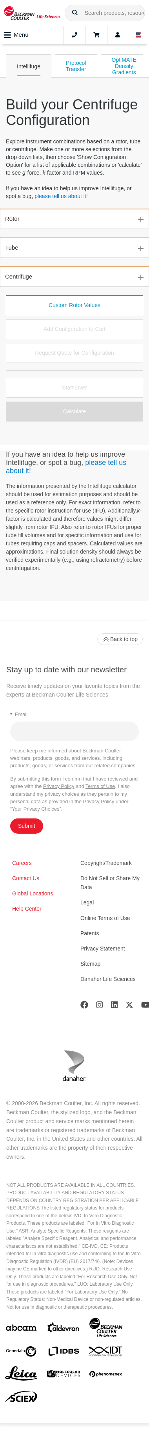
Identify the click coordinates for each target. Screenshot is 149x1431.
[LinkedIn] (114, 1006)
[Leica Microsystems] (21, 1375)
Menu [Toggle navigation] (16, 35)
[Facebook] (84, 1006)
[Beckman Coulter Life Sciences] (106, 1329)
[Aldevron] (63, 1329)
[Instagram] (99, 1006)
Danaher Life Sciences (108, 979)
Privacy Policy (58, 786)
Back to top (120, 639)
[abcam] (21, 1329)
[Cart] (96, 35)
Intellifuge (28, 66)
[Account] (117, 35)
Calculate (74, 411)
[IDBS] (63, 1353)
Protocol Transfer (76, 66)
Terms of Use (100, 786)
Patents (89, 933)
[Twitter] (129, 1006)
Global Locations (32, 893)
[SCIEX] (21, 1398)
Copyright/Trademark (106, 863)
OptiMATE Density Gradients (124, 66)
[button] (75, 13)
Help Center (27, 909)
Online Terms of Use (105, 918)
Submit (26, 826)
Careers (22, 863)
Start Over (74, 387)
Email (18, 714)
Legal (87, 902)
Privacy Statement (102, 948)
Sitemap (90, 964)
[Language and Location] (138, 35)
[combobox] (105, 13)
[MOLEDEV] (63, 1375)
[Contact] (74, 35)
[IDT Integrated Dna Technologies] (106, 1352)
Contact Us (25, 878)
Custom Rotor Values (74, 305)
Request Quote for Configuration (74, 353)
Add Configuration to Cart (74, 329)
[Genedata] (21, 1353)
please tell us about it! (61, 196)
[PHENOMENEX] (106, 1375)
